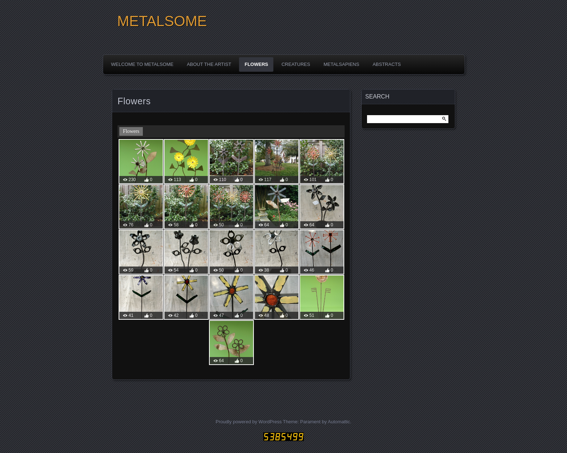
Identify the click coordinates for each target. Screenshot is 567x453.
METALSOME (162, 21)
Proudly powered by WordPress (249, 421)
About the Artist (209, 64)
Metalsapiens (341, 64)
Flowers (256, 64)
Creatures (295, 64)
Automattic (339, 421)
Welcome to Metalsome (142, 64)
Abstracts (386, 64)
